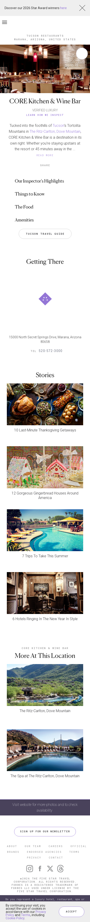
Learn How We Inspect (45, 115)
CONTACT (56, 857)
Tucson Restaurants (45, 35)
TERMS (74, 851)
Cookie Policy (15, 918)
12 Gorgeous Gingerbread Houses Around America (45, 495)
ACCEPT (71, 911)
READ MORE (45, 155)
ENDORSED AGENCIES (44, 851)
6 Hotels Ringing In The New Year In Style (45, 619)
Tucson (58, 125)
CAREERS (56, 846)
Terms (25, 915)
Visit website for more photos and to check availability (45, 807)
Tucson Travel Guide (45, 233)
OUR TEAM (33, 846)
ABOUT (12, 846)
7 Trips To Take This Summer (45, 556)
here (63, 8)
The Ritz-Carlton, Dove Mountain (55, 131)
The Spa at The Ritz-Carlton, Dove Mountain (45, 776)
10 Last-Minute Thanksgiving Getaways (45, 430)
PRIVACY (34, 857)
